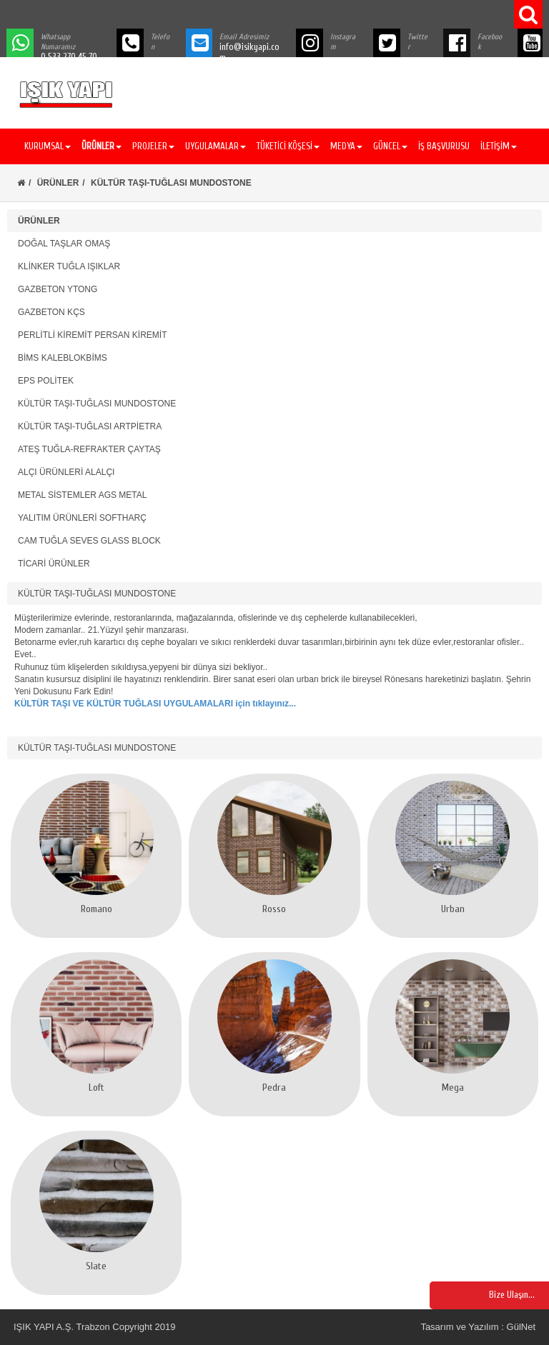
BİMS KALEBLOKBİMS (62, 358)
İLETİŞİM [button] (498, 146)
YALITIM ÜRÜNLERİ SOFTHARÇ (82, 518)
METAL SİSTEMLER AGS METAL (82, 495)
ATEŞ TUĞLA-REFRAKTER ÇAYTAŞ (89, 449)
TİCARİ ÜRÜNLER (54, 564)
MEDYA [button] (346, 146)
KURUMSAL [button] (47, 146)
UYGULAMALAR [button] (215, 146)
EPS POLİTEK (46, 381)
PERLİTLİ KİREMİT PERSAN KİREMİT (92, 335)
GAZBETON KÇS (51, 312)
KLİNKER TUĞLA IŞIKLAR (69, 266)
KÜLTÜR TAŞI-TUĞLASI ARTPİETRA (90, 426)
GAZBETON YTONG (57, 289)
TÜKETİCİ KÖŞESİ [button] (288, 146)
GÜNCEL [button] (390, 146)
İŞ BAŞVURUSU (444, 146)
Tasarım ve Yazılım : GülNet (477, 1326)
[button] (99, 146)
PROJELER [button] (153, 146)
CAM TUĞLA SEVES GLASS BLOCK (89, 541)
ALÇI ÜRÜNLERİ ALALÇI (66, 472)
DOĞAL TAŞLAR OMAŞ (64, 244)
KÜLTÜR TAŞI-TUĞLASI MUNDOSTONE (97, 404)
